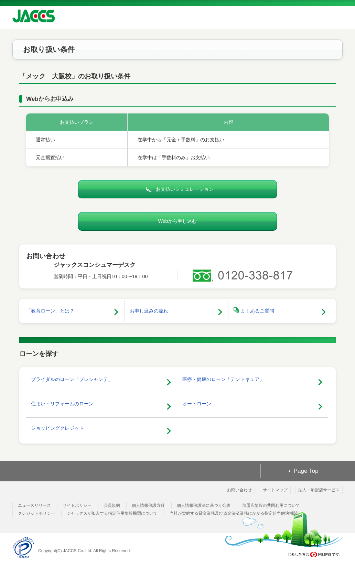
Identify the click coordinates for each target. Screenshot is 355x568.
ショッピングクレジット (57, 428)
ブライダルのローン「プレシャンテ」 (72, 379)
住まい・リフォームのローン (62, 403)
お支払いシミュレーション (178, 189)
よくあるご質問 (254, 310)
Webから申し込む (177, 221)
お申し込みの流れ (149, 311)
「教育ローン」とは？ (50, 311)
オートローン (196, 403)
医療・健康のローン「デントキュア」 (223, 379)
